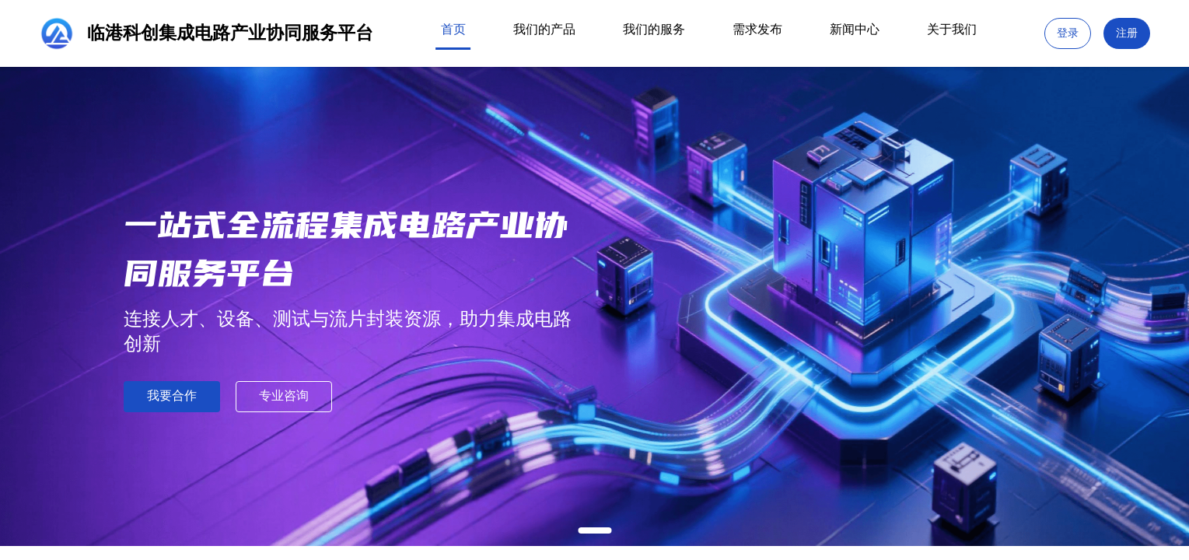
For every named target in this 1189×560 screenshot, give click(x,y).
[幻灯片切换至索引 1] (594, 530)
